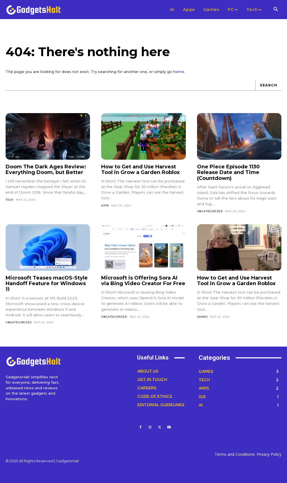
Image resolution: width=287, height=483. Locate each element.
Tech (9, 199)
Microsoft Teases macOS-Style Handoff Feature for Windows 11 (47, 283)
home (178, 71)
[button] (275, 9)
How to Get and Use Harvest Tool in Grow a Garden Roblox (140, 170)
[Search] (268, 85)
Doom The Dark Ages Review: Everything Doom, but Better (46, 170)
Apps (105, 205)
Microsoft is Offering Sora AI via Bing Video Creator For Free (143, 281)
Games (202, 316)
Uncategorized (210, 211)
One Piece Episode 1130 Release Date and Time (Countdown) (228, 172)
